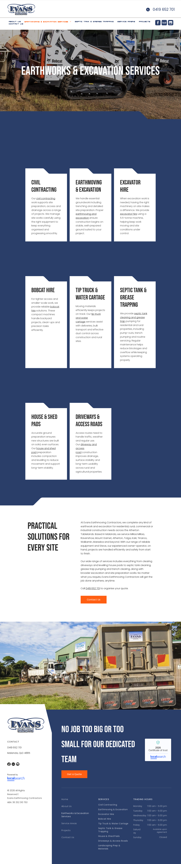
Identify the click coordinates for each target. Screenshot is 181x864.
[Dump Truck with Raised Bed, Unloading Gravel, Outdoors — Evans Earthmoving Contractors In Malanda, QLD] (90, 155)
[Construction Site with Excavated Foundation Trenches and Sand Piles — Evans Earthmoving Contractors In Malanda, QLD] (46, 390)
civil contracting (45, 198)
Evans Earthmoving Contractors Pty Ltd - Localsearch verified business (158, 750)
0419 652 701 (164, 9)
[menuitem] (14, 21)
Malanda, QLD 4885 (18, 753)
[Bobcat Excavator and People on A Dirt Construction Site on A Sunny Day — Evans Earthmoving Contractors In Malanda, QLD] (46, 263)
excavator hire (128, 214)
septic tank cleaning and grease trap (133, 317)
